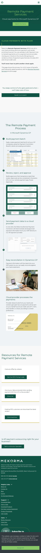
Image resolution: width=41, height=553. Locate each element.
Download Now (12, 417)
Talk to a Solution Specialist (13, 446)
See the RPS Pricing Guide (15, 377)
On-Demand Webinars (7, 496)
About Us (3, 486)
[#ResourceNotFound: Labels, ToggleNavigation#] (38, 2)
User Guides (4, 513)
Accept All (20, 548)
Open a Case (4, 504)
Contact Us (4, 489)
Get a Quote (4, 524)
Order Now (4, 522)
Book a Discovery (6, 520)
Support (5, 500)
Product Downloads (6, 511)
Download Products (6, 507)
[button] (10, 2)
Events (3, 493)
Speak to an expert (20, 95)
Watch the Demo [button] (20, 24)
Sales (4, 518)
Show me (10, 396)
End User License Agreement (9, 509)
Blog (2, 491)
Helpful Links (6, 484)
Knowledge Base (5, 502)
